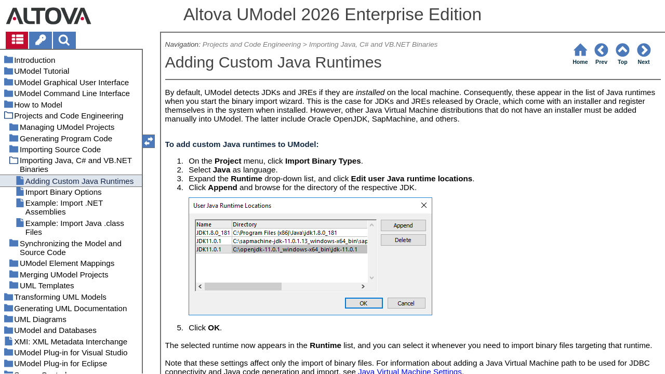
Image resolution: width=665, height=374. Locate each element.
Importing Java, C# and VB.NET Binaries (373, 44)
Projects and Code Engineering (252, 44)
